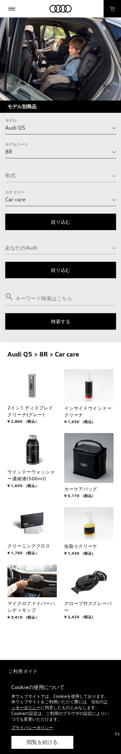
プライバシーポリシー (32, 727)
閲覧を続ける (42, 742)
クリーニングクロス (28, 545)
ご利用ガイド (22, 671)
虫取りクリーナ (80, 546)
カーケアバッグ (80, 489)
